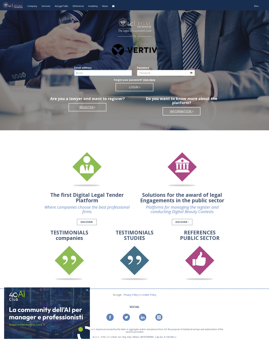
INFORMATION (181, 111)
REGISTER (87, 107)
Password (143, 67)
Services (46, 6)
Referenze (78, 6)
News (105, 6)
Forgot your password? (134, 79)
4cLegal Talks (61, 6)
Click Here (149, 79)
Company (32, 6)
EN (256, 6)
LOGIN (134, 87)
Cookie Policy (148, 294)
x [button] (87, 289)
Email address (83, 67)
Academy (93, 6)
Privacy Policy (131, 294)
